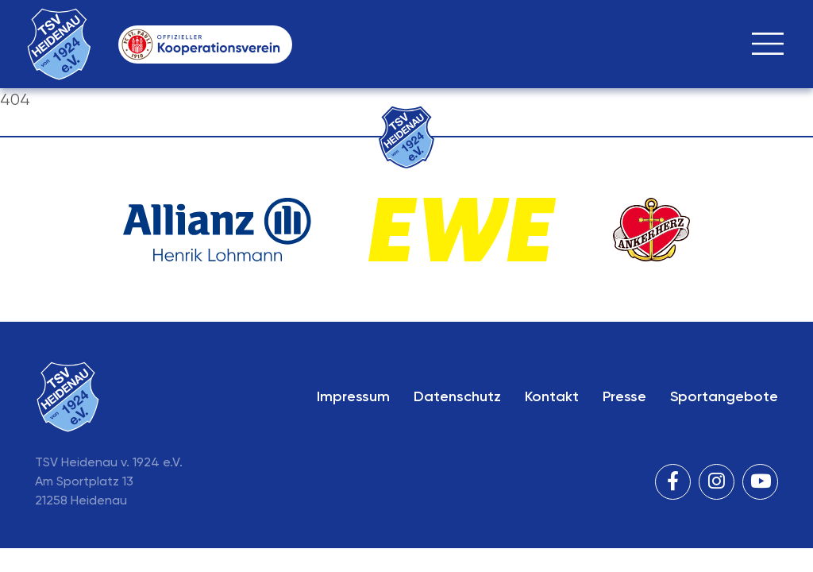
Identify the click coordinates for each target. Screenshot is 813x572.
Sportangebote (724, 396)
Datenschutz (457, 396)
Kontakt (552, 396)
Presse (624, 396)
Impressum (353, 396)
